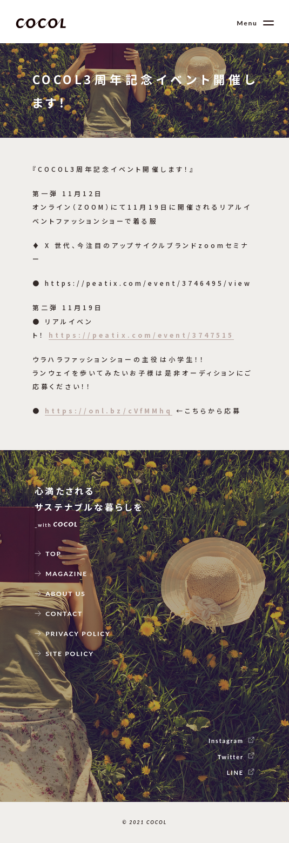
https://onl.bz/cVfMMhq (108, 410)
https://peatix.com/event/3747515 (141, 334)
